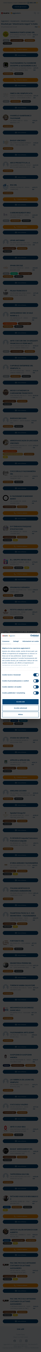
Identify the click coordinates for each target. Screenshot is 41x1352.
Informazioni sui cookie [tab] (31, 641)
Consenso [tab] (5, 641)
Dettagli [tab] (16, 641)
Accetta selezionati (20, 708)
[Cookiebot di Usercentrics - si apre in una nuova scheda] (30, 636)
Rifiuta (20, 714)
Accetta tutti (20, 702)
